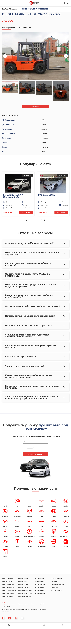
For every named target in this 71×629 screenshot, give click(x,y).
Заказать (35, 107)
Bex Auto (5, 9)
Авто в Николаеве (8, 587)
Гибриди (54, 581)
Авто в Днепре (23, 584)
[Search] (68, 3)
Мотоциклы (55, 587)
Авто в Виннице (7, 596)
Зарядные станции (57, 584)
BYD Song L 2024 (46, 195)
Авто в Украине (40, 584)
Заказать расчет (35, 454)
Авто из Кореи (40, 593)
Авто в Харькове (7, 578)
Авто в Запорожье (24, 596)
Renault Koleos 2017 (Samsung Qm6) (13, 196)
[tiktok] (9, 618)
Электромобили (56, 578)
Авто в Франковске (25, 590)
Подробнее (26, 212)
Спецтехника (15, 9)
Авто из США (39, 587)
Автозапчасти (39, 578)
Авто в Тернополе (8, 593)
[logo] (34, 3)
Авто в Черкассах (24, 587)
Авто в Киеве (22, 581)
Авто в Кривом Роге (25, 593)
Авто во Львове (7, 581)
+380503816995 (6, 606)
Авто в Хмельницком (9, 590)
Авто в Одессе (23, 578)
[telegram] (3, 618)
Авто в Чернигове (8, 584)
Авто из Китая (39, 590)
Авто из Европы (56, 590)
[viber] (16, 618)
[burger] (3, 3)
